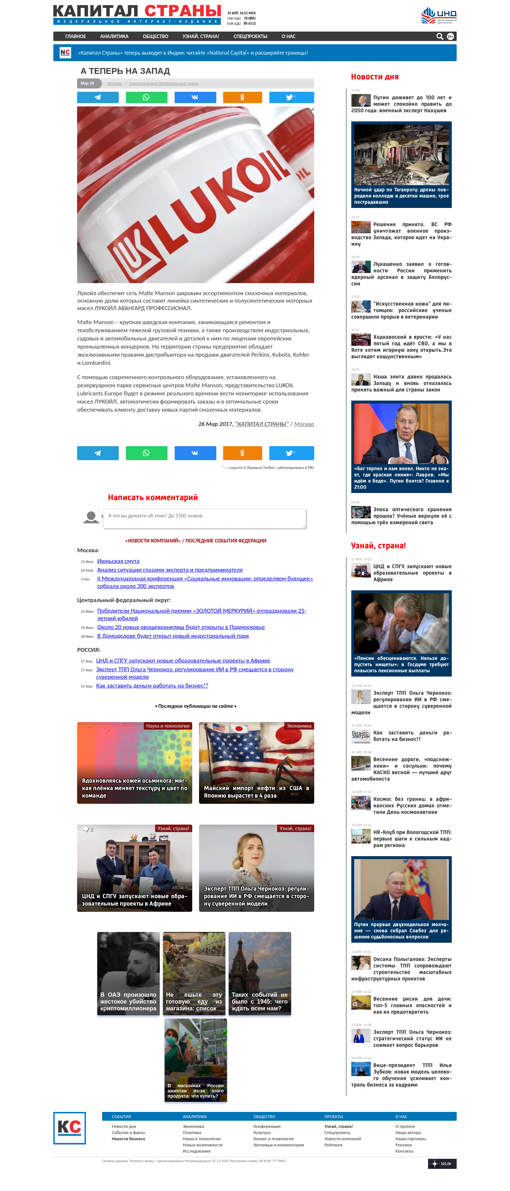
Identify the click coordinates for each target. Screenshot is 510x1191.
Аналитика (114, 36)
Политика (192, 1131)
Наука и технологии (168, 725)
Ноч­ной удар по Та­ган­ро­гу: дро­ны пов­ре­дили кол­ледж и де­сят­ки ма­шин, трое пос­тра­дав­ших (401, 195)
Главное (75, 36)
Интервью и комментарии (279, 1143)
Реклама (404, 1143)
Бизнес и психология (274, 1137)
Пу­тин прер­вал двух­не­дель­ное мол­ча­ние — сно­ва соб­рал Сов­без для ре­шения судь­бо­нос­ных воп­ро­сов (401, 930)
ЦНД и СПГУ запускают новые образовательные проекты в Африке (184, 659)
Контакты (405, 1149)
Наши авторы (408, 1131)
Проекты (334, 1115)
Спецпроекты (251, 36)
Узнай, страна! (200, 36)
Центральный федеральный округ (164, 83)
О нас (288, 36)
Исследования (196, 1149)
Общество (155, 36)
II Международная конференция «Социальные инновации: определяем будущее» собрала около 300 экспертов (192, 581)
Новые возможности (202, 1143)
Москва (115, 83)
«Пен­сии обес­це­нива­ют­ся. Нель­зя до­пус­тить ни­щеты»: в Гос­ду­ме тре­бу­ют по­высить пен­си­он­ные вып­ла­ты (401, 664)
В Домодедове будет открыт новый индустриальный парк (173, 634)
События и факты (128, 1131)
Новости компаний (343, 1137)
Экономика (298, 725)
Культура (262, 1131)
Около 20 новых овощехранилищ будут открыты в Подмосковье (181, 626)
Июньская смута (119, 560)
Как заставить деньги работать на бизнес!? (153, 684)
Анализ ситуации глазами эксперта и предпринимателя (170, 568)
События (121, 1115)
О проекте (405, 1125)
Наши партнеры (411, 1137)
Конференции (267, 1125)
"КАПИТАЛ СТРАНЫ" (261, 423)
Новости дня (375, 77)
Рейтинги (333, 1143)
